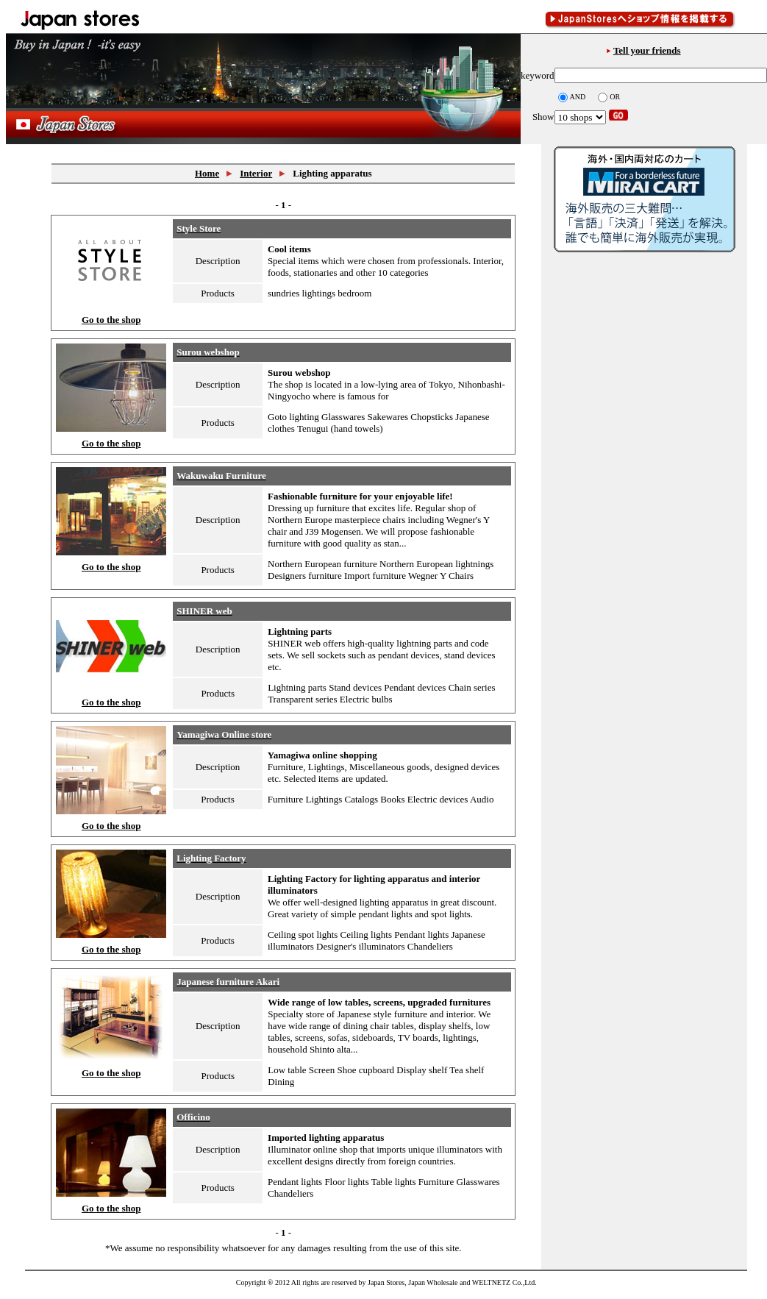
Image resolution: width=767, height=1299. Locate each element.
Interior (256, 173)
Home (207, 173)
